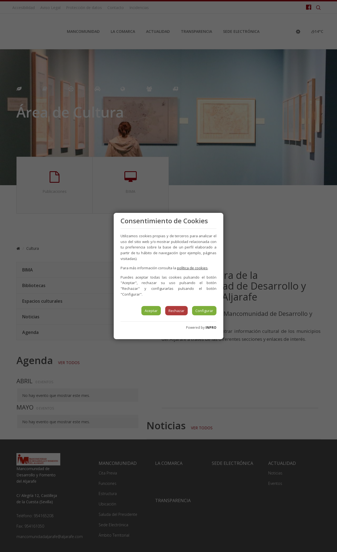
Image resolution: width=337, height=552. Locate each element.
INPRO (210, 327)
